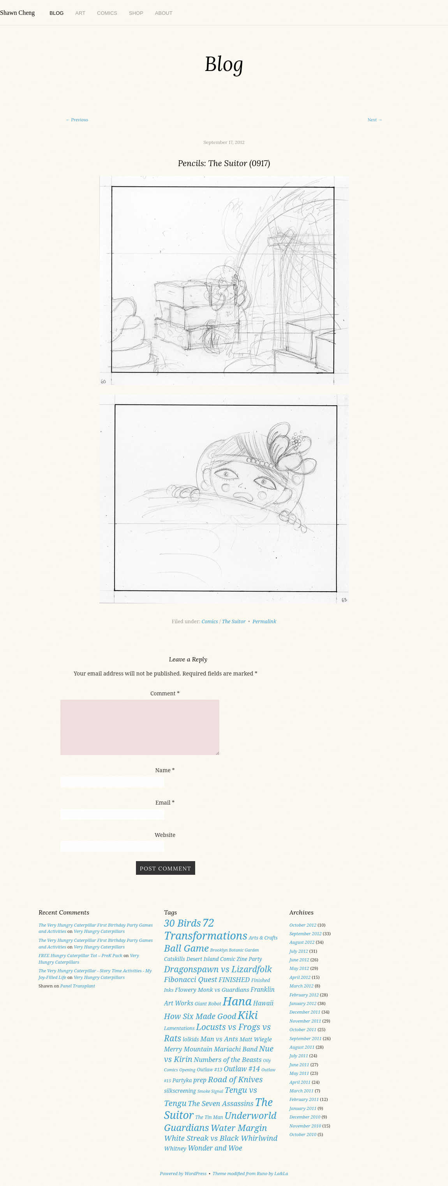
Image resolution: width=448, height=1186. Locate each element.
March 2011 (301, 1091)
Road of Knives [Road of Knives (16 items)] (235, 1079)
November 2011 (305, 1021)
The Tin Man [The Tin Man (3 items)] (209, 1117)
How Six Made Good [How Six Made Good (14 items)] (200, 1016)
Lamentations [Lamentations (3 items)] (179, 1028)
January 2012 (302, 1003)
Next (375, 119)
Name (165, 770)
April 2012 (299, 977)
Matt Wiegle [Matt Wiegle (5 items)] (256, 1039)
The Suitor (234, 621)
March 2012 (301, 986)
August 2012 (302, 942)
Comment (165, 693)
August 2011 (302, 1047)
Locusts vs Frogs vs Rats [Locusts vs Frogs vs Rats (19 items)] (217, 1032)
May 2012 (299, 968)
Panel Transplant (77, 986)
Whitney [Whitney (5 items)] (175, 1148)
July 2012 (298, 951)
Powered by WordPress (183, 1173)
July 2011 (298, 1055)
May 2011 (299, 1073)
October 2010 (302, 1134)
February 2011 (304, 1099)
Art (80, 13)
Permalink (264, 621)
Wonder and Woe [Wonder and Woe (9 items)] (215, 1147)
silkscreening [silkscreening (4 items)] (180, 1090)
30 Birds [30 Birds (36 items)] (182, 922)
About (164, 13)
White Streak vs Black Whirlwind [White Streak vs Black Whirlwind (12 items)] (220, 1138)
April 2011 (299, 1082)
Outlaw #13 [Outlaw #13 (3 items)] (209, 1069)
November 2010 (305, 1126)
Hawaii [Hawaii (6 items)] (263, 1003)
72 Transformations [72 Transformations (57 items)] (205, 929)
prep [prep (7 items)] (199, 1080)
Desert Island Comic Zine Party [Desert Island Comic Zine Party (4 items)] (224, 959)
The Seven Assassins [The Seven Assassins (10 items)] (220, 1103)
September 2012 (305, 933)
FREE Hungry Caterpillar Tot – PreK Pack (80, 955)
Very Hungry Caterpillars (99, 931)
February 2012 (304, 995)
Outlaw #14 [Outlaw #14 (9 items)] (242, 1068)
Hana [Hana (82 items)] (237, 1001)
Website (165, 835)
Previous (76, 119)
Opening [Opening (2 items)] (187, 1070)
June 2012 (299, 960)
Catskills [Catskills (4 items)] (174, 959)
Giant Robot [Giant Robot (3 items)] (208, 1003)
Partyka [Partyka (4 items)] (182, 1080)
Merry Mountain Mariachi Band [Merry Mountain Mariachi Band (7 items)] (211, 1049)
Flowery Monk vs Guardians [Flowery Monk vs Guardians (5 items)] (212, 989)
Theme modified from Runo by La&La (250, 1173)
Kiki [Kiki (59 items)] (248, 1015)
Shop (136, 13)
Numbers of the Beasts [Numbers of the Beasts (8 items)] (227, 1059)
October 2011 (302, 1029)
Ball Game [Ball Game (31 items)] (186, 947)
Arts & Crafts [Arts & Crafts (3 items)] (263, 937)
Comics (107, 13)
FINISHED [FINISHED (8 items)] (234, 979)
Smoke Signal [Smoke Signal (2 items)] (210, 1091)
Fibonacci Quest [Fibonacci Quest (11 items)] (190, 979)
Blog (56, 13)
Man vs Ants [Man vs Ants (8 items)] (219, 1038)
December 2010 (305, 1117)
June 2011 (299, 1064)
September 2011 (305, 1038)
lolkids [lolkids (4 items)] (191, 1039)
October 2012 (302, 925)
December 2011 (305, 1012)
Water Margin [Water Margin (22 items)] (238, 1127)
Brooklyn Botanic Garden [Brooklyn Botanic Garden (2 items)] (234, 950)
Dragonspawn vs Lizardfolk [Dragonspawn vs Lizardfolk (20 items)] (218, 969)
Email (165, 802)
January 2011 (302, 1108)
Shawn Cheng (17, 12)
